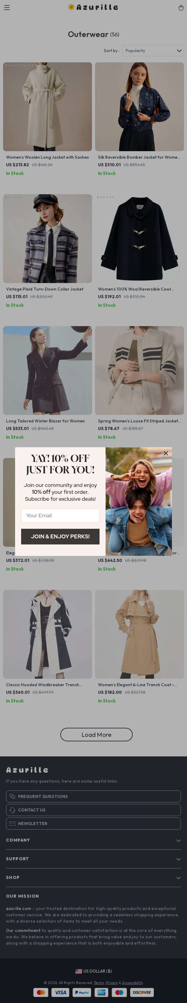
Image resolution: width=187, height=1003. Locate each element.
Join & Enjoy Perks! (60, 536)
